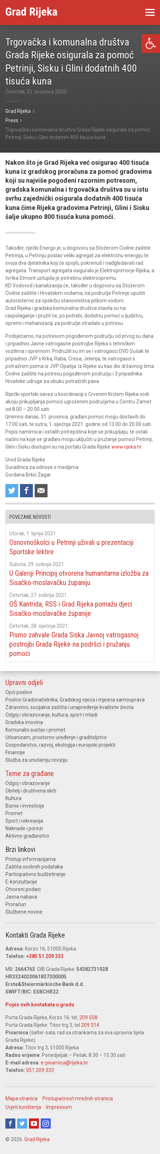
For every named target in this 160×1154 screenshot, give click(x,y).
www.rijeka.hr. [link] (126, 447)
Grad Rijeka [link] (37, 1139)
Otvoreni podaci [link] (23, 889)
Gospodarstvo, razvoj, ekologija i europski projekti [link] (60, 745)
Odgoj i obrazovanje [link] (27, 783)
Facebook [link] (10, 1124)
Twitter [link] (22, 1124)
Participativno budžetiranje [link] (35, 874)
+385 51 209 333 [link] (45, 956)
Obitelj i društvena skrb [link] (30, 791)
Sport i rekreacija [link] (24, 821)
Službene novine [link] (23, 912)
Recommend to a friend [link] (41, 490)
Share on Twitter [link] (11, 490)
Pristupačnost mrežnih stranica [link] (77, 1098)
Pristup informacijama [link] (30, 859)
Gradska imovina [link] (24, 722)
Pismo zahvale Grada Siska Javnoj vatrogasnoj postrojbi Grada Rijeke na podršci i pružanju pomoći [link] (74, 644)
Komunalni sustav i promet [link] (35, 730)
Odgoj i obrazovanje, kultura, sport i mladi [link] (51, 715)
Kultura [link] (13, 798)
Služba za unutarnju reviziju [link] (36, 760)
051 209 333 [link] (40, 1070)
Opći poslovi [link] (18, 692)
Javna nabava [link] (21, 897)
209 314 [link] (90, 1025)
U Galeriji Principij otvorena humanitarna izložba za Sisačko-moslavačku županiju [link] (79, 578)
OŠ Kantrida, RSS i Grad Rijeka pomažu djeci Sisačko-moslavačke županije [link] (70, 609)
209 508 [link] (88, 1017)
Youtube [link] (34, 1124)
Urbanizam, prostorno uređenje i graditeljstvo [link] (56, 737)
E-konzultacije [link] (21, 882)
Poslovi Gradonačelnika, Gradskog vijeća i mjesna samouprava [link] (75, 700)
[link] (150, 43)
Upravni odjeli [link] (24, 682)
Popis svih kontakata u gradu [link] (39, 1004)
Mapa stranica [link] (21, 1098)
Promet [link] (13, 813)
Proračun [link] (15, 904)
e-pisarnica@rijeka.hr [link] (64, 1063)
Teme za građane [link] (29, 773)
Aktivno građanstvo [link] (27, 836)
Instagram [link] (46, 1124)
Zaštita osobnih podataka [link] (34, 867)
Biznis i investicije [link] (24, 806)
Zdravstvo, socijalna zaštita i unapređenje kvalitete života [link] (69, 707)
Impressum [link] (59, 1107)
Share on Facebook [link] (26, 490)
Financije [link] (15, 752)
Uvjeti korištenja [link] (23, 1107)
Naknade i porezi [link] (24, 828)
